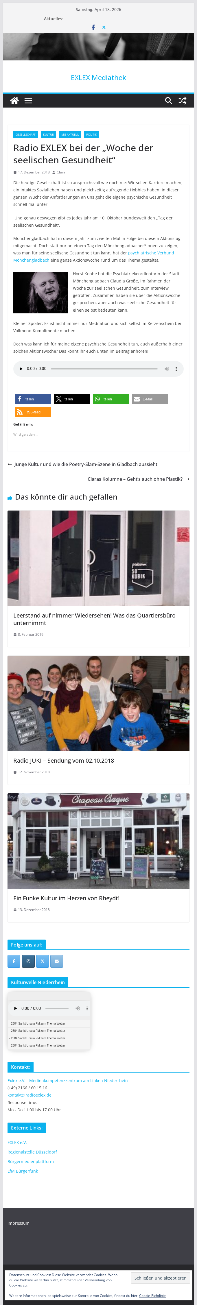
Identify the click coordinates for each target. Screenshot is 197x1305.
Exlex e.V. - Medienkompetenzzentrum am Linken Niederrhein (68, 1080)
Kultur (48, 134)
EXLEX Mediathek (98, 77)
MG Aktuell (70, 134)
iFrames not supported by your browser (49, 1021)
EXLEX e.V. (17, 1142)
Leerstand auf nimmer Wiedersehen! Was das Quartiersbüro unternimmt (94, 619)
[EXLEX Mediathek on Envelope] (56, 961)
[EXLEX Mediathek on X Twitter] (42, 961)
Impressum (19, 1223)
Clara (61, 172)
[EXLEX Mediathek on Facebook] (14, 961)
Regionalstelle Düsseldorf (32, 1152)
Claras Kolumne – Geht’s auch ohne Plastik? (138, 479)
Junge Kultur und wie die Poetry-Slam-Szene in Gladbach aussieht (82, 464)
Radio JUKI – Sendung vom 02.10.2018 (63, 760)
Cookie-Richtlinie (152, 1295)
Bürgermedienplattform (31, 1161)
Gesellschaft (26, 134)
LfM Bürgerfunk (23, 1171)
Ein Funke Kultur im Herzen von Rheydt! (66, 898)
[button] (33, 399)
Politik (91, 134)
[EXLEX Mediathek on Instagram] (28, 961)
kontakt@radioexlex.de (29, 1095)
